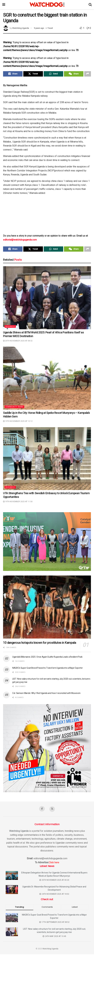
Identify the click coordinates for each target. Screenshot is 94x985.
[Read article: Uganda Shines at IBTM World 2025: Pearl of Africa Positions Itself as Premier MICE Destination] (47, 298)
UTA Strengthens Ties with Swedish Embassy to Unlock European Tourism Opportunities (46, 496)
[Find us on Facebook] (42, 810)
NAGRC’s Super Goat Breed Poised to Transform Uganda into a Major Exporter (47, 669)
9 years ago (39, 28)
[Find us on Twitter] (52, 810)
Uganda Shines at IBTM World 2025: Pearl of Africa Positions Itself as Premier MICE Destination (43, 335)
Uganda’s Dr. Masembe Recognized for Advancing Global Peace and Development (54, 889)
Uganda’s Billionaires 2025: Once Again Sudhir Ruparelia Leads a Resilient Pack (47, 658)
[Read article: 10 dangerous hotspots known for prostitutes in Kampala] (47, 608)
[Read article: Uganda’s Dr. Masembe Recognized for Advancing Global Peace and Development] (12, 890)
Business (10, 327)
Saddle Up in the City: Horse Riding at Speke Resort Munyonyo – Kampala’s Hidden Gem (46, 416)
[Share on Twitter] (33, 74)
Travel (50, 28)
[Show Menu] (3, 4)
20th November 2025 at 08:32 (18, 341)
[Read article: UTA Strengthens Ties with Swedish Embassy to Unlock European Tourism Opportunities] (47, 459)
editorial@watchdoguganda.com (20, 240)
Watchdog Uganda (20, 28)
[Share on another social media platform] (87, 74)
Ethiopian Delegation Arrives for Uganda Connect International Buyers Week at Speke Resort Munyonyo (54, 875)
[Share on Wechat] (73, 74)
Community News (14, 408)
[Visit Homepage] (47, 4)
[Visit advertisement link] (47, 542)
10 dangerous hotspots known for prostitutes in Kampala (39, 644)
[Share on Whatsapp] (53, 74)
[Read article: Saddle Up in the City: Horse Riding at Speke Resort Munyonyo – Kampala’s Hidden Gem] (47, 379)
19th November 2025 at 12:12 (18, 422)
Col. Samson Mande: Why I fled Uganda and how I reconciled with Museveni (46, 694)
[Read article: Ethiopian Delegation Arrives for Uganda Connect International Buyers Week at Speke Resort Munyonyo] (12, 876)
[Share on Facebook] (13, 74)
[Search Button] (90, 4)
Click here (54, 864)
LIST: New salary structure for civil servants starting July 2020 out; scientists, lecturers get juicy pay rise (54, 932)
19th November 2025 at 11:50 (18, 502)
